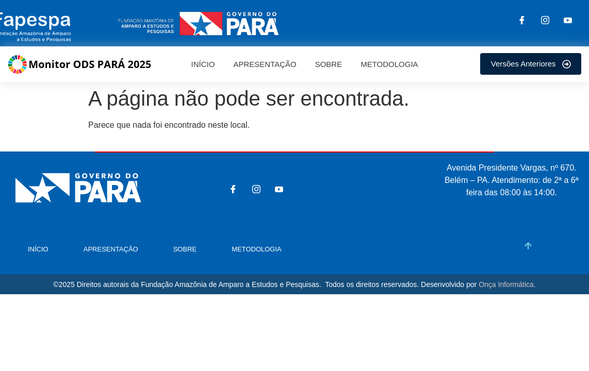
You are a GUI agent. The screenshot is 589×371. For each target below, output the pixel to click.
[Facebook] (522, 21)
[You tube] (568, 21)
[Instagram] (545, 21)
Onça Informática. (507, 284)
